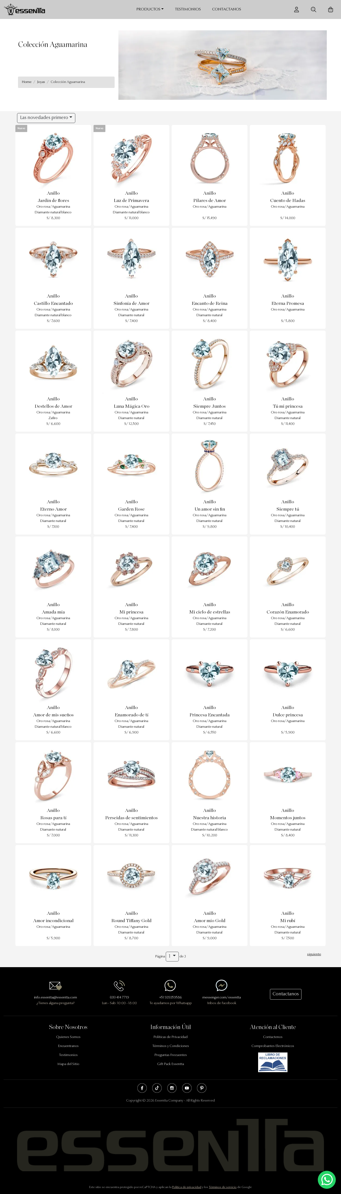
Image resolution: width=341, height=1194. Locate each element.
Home (26, 82)
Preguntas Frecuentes (170, 1055)
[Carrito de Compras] (330, 9)
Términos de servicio (223, 1187)
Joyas (41, 82)
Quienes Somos (68, 1037)
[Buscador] (313, 9)
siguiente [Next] (314, 954)
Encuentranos (68, 1046)
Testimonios (188, 9)
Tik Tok (157, 1088)
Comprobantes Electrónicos (272, 1046)
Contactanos (226, 9)
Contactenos (273, 1037)
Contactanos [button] (286, 994)
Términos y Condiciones (170, 1046)
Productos (148, 9)
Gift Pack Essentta (170, 1064)
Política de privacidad (186, 1187)
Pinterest (201, 1088)
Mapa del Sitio (68, 1064)
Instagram (172, 1088)
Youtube (187, 1088)
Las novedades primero (44, 117)
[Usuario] (296, 9)
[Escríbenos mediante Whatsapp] (326, 1180)
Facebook (142, 1088)
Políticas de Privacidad (170, 1037)
